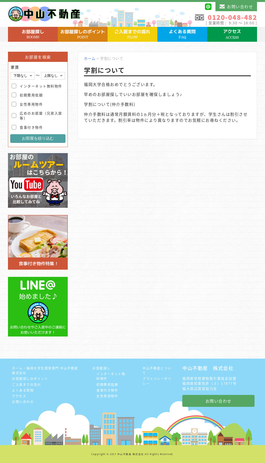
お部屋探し (101, 368)
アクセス (19, 395)
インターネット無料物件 (41, 86)
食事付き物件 (31, 127)
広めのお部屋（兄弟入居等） (41, 116)
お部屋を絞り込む (38, 138)
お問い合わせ (236, 6)
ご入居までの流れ (26, 384)
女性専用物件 (31, 104)
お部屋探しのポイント (30, 378)
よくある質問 (23, 390)
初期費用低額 (31, 94)
